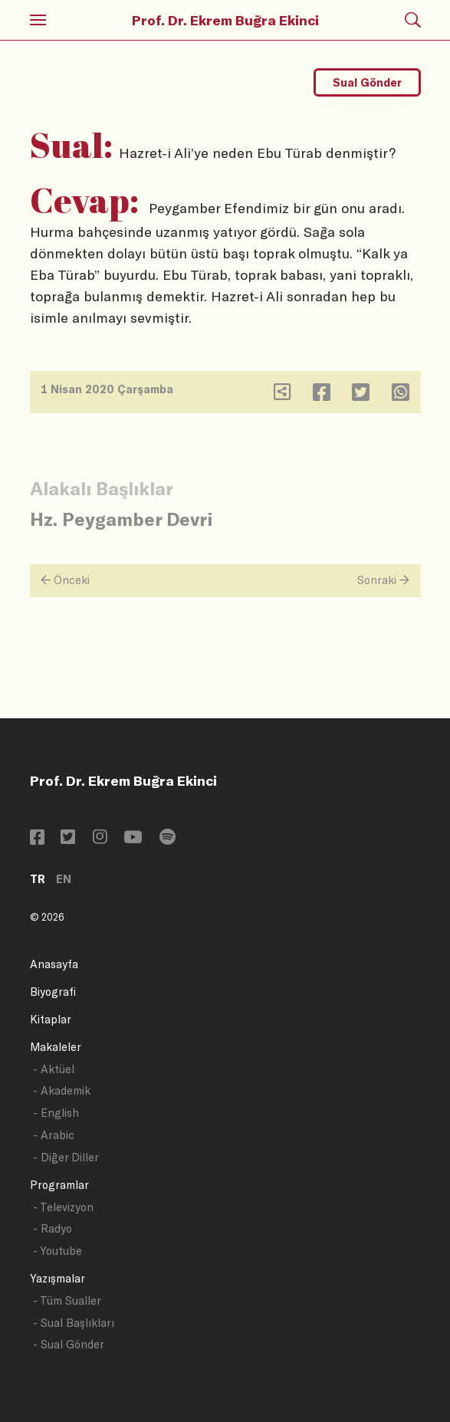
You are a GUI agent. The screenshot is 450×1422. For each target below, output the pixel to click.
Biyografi (53, 991)
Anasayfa (54, 963)
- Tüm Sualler (67, 1300)
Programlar (59, 1184)
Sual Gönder (367, 82)
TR (37, 878)
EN (63, 878)
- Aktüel (53, 1069)
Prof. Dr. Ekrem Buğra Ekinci (225, 19)
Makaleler (55, 1046)
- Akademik (61, 1090)
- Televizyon (63, 1206)
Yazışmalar (57, 1278)
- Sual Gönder (68, 1344)
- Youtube (57, 1250)
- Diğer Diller (66, 1157)
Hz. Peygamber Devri (121, 518)
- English (56, 1112)
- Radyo (52, 1228)
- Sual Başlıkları (73, 1322)
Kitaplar (50, 1019)
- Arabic (53, 1134)
